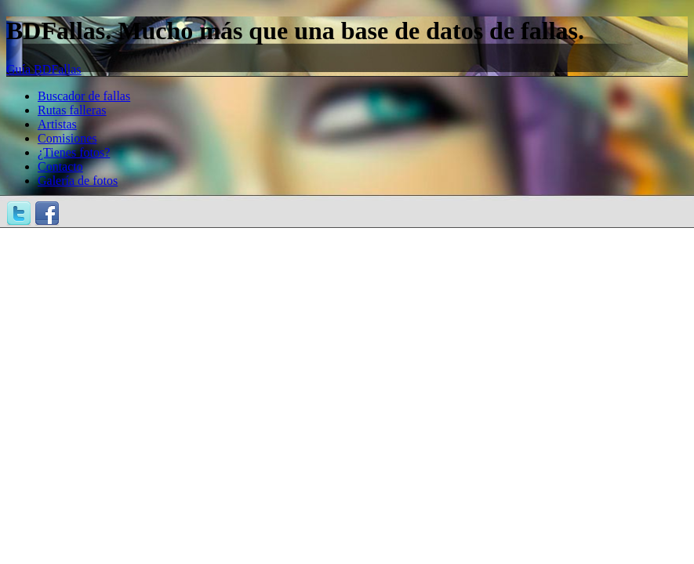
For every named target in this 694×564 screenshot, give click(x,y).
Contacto (60, 166)
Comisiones (67, 138)
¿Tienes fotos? (74, 152)
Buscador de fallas (84, 96)
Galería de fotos (78, 180)
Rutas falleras (72, 110)
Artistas (57, 124)
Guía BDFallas (44, 69)
